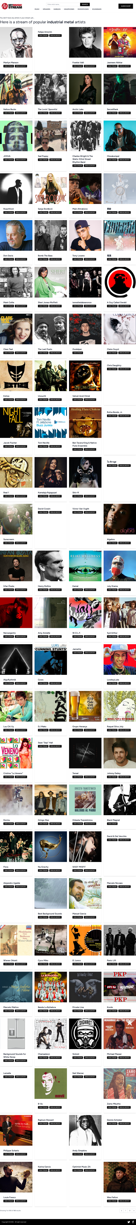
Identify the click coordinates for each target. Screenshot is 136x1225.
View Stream (8, 66)
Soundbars (96, 9)
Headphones (69, 9)
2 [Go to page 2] (129, 1210)
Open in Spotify (21, 66)
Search (85, 4)
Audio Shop (125, 6)
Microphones (83, 9)
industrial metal (60, 22)
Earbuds (57, 9)
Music (37, 9)
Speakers (46, 9)
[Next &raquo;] (134, 1211)
